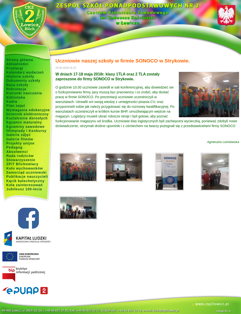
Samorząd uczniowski (26, 172)
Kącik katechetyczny (25, 181)
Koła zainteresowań (24, 185)
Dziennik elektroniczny (27, 114)
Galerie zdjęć (18, 135)
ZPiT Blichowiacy (22, 164)
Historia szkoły (20, 76)
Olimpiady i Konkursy (26, 131)
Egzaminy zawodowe (25, 127)
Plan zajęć (15, 106)
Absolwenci (17, 152)
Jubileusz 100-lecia (24, 189)
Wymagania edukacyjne (28, 110)
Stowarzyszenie (20, 160)
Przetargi (14, 68)
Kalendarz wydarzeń (25, 72)
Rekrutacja (16, 89)
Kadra (11, 101)
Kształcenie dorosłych (27, 118)
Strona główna (19, 60)
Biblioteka (15, 97)
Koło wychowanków (24, 168)
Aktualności (17, 64)
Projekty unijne (20, 143)
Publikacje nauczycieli (27, 176)
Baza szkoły (17, 85)
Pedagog (14, 147)
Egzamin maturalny (24, 122)
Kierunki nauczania (24, 93)
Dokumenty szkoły (23, 80)
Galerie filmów (19, 139)
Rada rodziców (20, 156)
